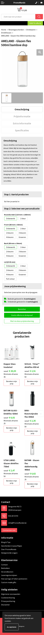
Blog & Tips (5, 542)
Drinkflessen (6, 33)
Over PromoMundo (8, 549)
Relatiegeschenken (16, 29)
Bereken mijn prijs (11, 382)
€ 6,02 (9, 417)
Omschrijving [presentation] (22, 109)
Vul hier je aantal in (11, 201)
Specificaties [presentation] (22, 130)
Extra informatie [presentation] (22, 123)
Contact (4, 564)
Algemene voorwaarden (10, 594)
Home (3, 29)
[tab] (22, 109)
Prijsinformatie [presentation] (22, 116)
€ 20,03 (10, 370)
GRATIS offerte (35, 23)
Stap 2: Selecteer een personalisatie (22, 208)
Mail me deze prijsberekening (22, 321)
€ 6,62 (30, 473)
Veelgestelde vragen (9, 553)
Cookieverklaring (8, 597)
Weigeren (21, 626)
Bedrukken (5, 568)
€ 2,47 (9, 470)
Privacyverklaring (8, 601)
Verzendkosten (7, 572)
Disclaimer (5, 604)
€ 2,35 (30, 420)
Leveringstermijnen (9, 575)
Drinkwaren (31, 29)
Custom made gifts (8, 582)
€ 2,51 (30, 370)
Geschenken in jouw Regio (11, 546)
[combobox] (18, 16)
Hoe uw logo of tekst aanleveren (14, 579)
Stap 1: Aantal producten (16, 194)
